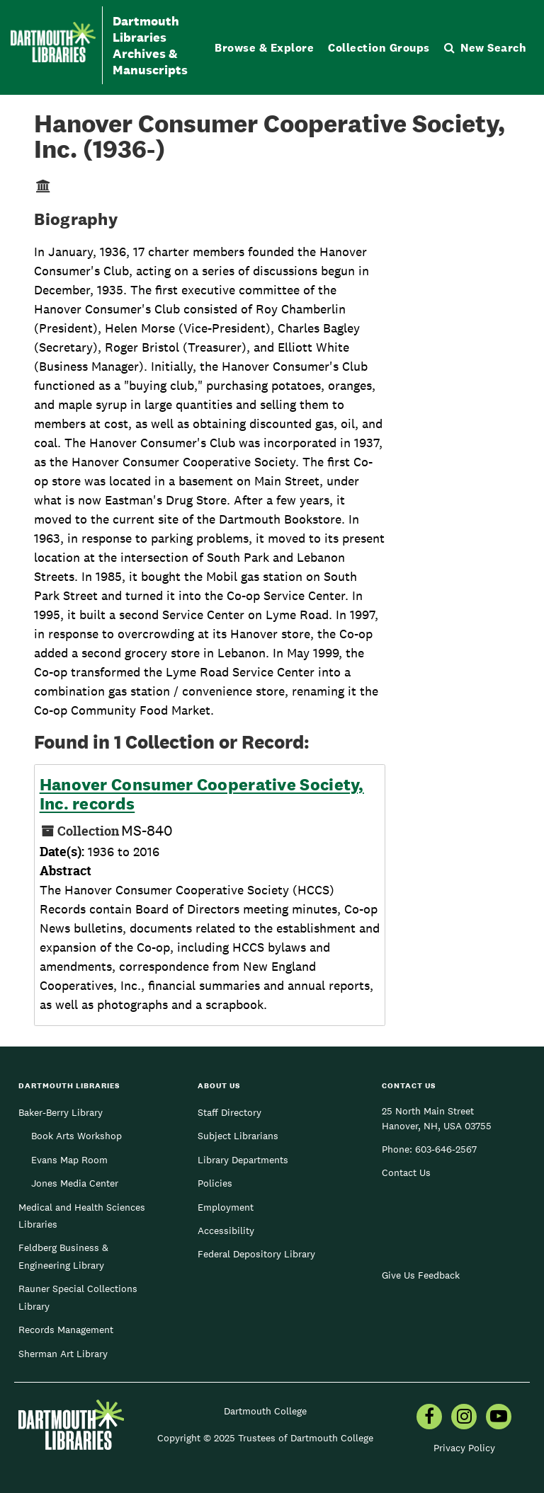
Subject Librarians (238, 1135)
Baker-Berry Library (60, 1112)
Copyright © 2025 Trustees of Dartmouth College (265, 1437)
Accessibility (226, 1230)
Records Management (65, 1329)
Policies (215, 1183)
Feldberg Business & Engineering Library (63, 1256)
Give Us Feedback (421, 1275)
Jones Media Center (74, 1183)
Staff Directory (229, 1112)
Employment (226, 1207)
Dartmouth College (265, 1411)
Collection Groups (379, 47)
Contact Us (406, 1172)
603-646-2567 (446, 1149)
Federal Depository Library (256, 1253)
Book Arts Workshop (76, 1135)
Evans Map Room (69, 1159)
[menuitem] (429, 1418)
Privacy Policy (464, 1447)
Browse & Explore (264, 47)
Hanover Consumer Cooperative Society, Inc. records (202, 794)
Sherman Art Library (63, 1353)
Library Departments (243, 1159)
